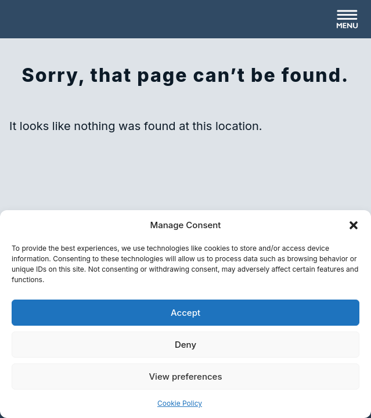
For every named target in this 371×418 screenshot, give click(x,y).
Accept (185, 312)
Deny (185, 344)
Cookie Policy (179, 403)
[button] (353, 225)
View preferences (185, 376)
